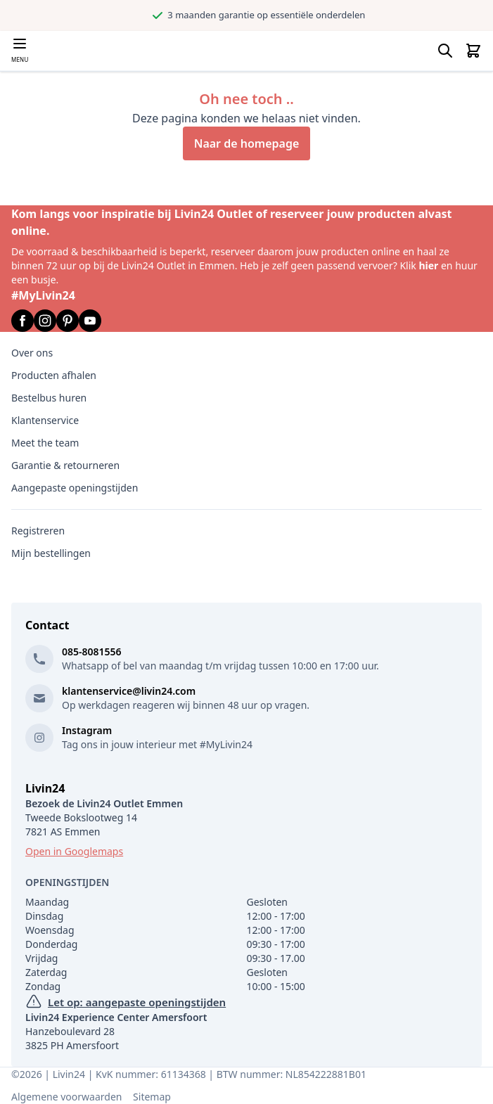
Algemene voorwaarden (66, 1096)
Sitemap (152, 1096)
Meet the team (45, 442)
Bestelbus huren (49, 397)
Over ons (32, 352)
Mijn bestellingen (51, 553)
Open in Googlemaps (74, 851)
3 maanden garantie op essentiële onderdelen (324, 14)
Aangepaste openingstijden (74, 487)
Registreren (38, 530)
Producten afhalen (53, 375)
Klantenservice (45, 420)
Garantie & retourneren (65, 465)
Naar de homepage (247, 143)
